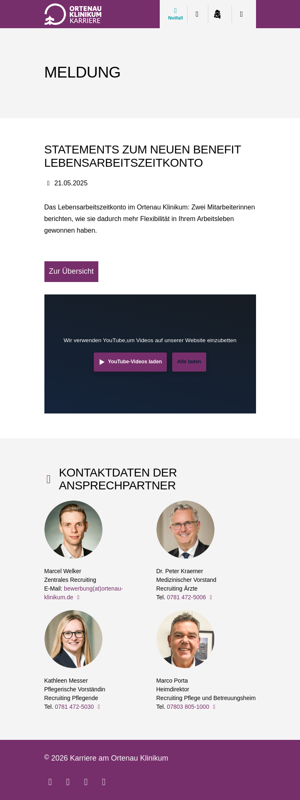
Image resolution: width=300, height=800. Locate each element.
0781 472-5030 (78, 706)
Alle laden (189, 362)
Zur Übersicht (71, 271)
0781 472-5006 (191, 597)
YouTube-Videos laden (135, 362)
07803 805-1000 (192, 706)
